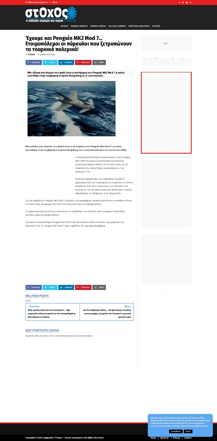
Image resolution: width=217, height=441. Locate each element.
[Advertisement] (50, 175)
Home (153, 438)
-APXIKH (64, 26)
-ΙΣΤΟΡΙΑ (156, 26)
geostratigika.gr (97, 225)
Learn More (176, 431)
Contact (188, 438)
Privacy (176, 438)
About (55, 2)
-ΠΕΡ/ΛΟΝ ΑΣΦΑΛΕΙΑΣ (139, 26)
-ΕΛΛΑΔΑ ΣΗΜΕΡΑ (117, 26)
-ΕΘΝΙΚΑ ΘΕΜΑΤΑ (79, 26)
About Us (164, 438)
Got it (188, 431)
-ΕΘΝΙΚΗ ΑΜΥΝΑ (98, 26)
